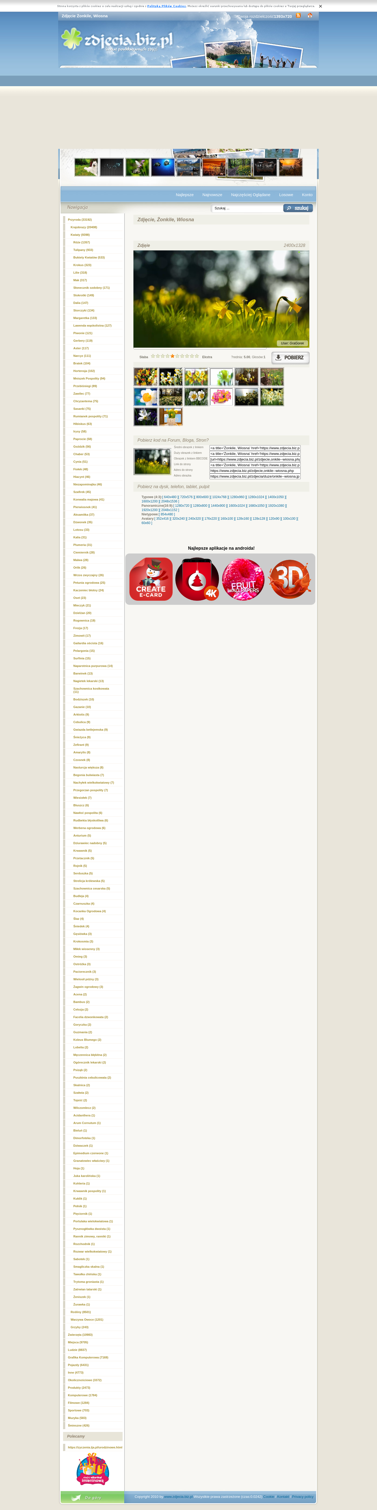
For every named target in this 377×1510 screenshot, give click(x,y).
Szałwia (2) (80, 1092)
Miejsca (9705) (78, 1342)
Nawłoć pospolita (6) (87, 812)
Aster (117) (81, 348)
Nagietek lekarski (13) (88, 681)
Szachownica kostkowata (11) (91, 690)
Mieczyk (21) (82, 605)
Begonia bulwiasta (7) (88, 775)
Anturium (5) (82, 835)
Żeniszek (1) (81, 1296)
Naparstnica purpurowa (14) (93, 665)
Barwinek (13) (83, 673)
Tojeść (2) (80, 1100)
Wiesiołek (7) (82, 797)
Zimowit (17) (82, 635)
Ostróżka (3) (82, 964)
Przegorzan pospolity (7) (90, 790)
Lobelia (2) (80, 1047)
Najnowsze (212, 194)
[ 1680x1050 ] (256, 506)
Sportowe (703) (78, 1410)
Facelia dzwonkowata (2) (90, 1017)
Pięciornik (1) (82, 1213)
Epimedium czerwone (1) (90, 1153)
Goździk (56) (82, 446)
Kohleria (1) (81, 1183)
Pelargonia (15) (84, 650)
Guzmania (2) (82, 1032)
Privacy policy (302, 1497)
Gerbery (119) (83, 340)
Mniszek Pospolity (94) (89, 378)
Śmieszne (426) (78, 1425)
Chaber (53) (81, 454)
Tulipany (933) (83, 249)
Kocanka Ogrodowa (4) (89, 911)
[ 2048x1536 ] (169, 501)
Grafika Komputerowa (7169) (88, 1357)
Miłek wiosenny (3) (86, 949)
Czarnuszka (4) (83, 903)
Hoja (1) (78, 1168)
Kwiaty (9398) (80, 234)
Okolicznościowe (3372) (84, 1380)
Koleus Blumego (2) (87, 1039)
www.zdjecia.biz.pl (178, 1497)
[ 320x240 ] (178, 519)
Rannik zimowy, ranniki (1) (91, 1236)
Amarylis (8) (81, 752)
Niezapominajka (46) (87, 484)
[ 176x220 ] (211, 519)
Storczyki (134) (83, 310)
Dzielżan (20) (82, 613)
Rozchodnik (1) (84, 1244)
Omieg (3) (80, 956)
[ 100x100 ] (289, 519)
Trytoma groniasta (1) (88, 1281)
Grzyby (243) (79, 1327)
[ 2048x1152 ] (169, 510)
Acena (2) (80, 994)
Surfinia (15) (82, 658)
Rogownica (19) (84, 620)
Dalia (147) (80, 302)
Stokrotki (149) (83, 295)
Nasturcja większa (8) (88, 767)
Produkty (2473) (79, 1387)
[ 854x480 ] (167, 514)
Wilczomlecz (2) (84, 1107)
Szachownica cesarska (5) (91, 888)
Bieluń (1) (80, 1130)
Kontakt (283, 1497)
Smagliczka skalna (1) (88, 1266)
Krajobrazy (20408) (84, 227)
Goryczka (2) (82, 1024)
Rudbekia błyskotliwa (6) (90, 820)
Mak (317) (80, 280)
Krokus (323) (82, 265)
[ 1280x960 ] (237, 497)
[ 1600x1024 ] (237, 506)
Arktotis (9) (81, 714)
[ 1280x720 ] (182, 506)
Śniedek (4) (81, 926)
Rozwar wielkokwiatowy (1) (92, 1251)
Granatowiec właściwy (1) (91, 1160)
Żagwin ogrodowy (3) (88, 986)
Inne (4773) (75, 1372)
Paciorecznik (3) (84, 971)
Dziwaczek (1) (83, 1145)
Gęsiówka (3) (82, 933)
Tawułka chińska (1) (87, 1274)
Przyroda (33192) (80, 219)
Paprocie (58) (82, 439)
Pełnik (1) (80, 1206)
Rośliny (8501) (81, 1312)
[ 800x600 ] (202, 497)
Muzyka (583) (77, 1418)
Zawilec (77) (81, 393)
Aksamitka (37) (83, 514)
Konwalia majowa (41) (88, 499)
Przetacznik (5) (83, 858)
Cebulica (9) (81, 722)
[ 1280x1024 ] (256, 497)
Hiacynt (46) (81, 476)
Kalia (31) (80, 537)
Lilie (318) (80, 272)
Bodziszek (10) (83, 699)
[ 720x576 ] (186, 497)
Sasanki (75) (82, 408)
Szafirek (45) (82, 492)
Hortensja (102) (84, 371)
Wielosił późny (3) (86, 979)
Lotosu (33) (81, 529)
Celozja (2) (80, 1009)
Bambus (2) (81, 1002)
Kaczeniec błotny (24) (88, 590)
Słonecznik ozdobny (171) (91, 287)
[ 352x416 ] (163, 519)
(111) (82, 355)
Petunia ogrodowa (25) (89, 582)
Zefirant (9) (81, 744)
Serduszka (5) (83, 873)
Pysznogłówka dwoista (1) (91, 1228)
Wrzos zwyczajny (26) (88, 575)
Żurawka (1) (81, 1304)
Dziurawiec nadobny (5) (90, 843)
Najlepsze (185, 194)
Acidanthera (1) (84, 1115)
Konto (307, 194)
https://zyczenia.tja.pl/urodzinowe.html (95, 1447)
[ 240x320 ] (194, 519)
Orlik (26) (79, 567)
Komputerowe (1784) (82, 1395)
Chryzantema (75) (85, 401)
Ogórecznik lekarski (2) (89, 1062)
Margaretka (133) (85, 318)
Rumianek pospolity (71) (90, 416)
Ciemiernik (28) (84, 552)
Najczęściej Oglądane (250, 194)
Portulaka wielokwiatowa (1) (93, 1221)
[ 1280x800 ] (200, 506)
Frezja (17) (80, 628)
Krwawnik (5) (82, 850)
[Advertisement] (188, 108)
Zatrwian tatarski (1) (87, 1289)
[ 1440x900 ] (218, 506)
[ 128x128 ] (259, 519)
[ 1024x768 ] (219, 497)
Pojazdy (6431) (78, 1365)
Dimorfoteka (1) (84, 1138)
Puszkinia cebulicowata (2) (92, 1077)
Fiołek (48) (80, 469)
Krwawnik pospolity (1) (89, 1191)
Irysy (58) (79, 431)
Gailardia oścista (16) (88, 643)
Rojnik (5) (80, 865)
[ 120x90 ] (274, 519)
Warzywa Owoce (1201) (87, 1319)
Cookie (268, 1497)
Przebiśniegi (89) (85, 386)
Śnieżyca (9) (82, 737)
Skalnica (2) (81, 1085)
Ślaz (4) (78, 918)
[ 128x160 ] (243, 519)
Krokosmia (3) (83, 941)
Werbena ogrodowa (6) (89, 828)
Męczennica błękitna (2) (90, 1054)
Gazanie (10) (82, 707)
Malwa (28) (80, 560)
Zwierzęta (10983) (80, 1334)
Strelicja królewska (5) (89, 880)
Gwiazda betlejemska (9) (90, 729)
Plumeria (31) (82, 544)
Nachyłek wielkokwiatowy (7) (93, 782)
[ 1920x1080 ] (276, 506)
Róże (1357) (81, 242)
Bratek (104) (81, 363)
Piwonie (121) (82, 333)
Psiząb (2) (80, 1070)
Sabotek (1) (81, 1259)
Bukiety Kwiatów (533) (89, 257)
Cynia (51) (80, 461)
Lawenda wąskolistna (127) (92, 325)
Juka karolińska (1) (86, 1175)
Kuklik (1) (80, 1198)
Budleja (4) (80, 896)
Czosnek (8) (81, 759)
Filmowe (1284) (78, 1402)
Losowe (286, 194)
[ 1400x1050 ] (276, 497)
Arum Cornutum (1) (87, 1123)
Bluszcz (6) (81, 805)
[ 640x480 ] (170, 497)
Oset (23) (79, 597)
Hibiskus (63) (82, 423)
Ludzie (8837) (77, 1349)
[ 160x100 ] (227, 519)
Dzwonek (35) (82, 522)
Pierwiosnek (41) (85, 507)
